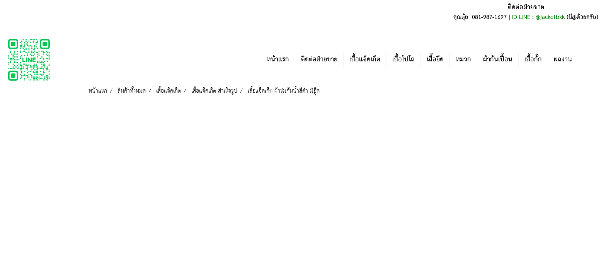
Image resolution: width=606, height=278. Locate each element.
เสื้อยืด (435, 59)
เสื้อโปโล (403, 59)
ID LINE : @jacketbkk (538, 17)
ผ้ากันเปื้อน (497, 59)
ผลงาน (563, 59)
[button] (589, 60)
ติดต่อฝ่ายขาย (319, 59)
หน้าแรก (278, 59)
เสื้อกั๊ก (533, 59)
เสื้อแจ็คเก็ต (364, 59)
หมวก (463, 59)
